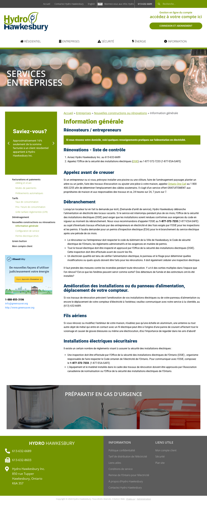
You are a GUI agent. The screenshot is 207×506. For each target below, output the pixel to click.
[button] (9, 143)
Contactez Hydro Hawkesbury (69, 3)
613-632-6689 (145, 3)
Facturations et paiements (26, 179)
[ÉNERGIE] (139, 41)
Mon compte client (22, 246)
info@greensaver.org (16, 303)
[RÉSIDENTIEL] (30, 41)
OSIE (135, 161)
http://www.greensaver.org (19, 307)
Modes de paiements (25, 187)
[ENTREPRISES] (69, 41)
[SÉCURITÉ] (106, 41)
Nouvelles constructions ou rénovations (33, 222)
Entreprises (83, 113)
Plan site (160, 463)
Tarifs (15, 198)
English (91, 3)
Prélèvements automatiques (29, 193)
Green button (19, 241)
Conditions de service (121, 469)
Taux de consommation (26, 201)
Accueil (46, 3)
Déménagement (20, 217)
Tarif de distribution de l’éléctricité (128, 456)
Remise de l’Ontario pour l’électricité (129, 475)
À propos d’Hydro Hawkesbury (126, 482)
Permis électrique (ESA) (26, 235)
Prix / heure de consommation (30, 206)
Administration (144, 499)
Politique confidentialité (122, 450)
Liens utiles (115, 463)
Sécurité (160, 456)
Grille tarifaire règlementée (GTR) (31, 211)
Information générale (26, 225)
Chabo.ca (130, 499)
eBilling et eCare (23, 182)
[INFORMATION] (175, 41)
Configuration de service (27, 230)
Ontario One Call (177, 183)
